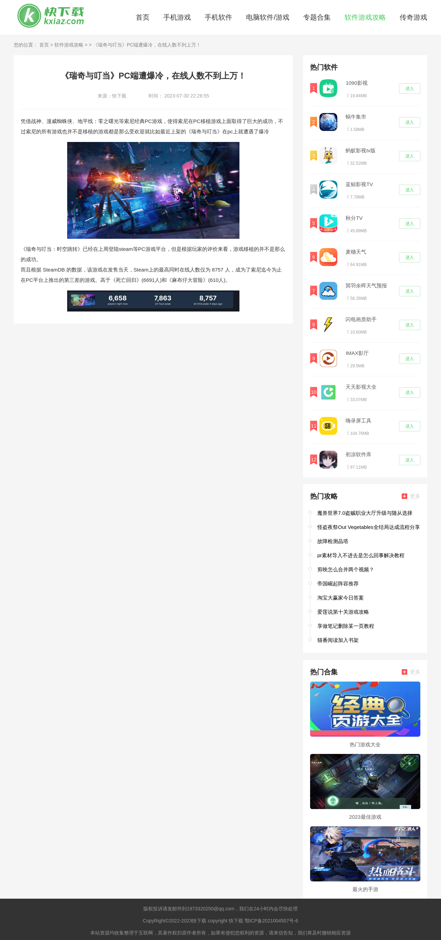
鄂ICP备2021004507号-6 (271, 920)
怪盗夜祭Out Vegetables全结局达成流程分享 (368, 527)
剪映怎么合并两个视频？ (345, 569)
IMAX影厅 (357, 353)
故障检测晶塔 (332, 541)
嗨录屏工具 (358, 420)
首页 (143, 17)
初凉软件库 (358, 454)
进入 (410, 88)
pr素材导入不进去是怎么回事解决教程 (360, 555)
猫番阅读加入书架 (338, 640)
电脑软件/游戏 (267, 17)
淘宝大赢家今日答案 (340, 597)
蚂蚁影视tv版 (361, 150)
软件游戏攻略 (365, 17)
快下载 (199, 920)
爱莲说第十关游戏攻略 (343, 611)
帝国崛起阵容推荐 (338, 583)
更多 (411, 496)
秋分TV (354, 218)
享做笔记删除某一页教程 (345, 626)
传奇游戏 (413, 17)
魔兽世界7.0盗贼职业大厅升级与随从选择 (364, 512)
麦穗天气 (356, 252)
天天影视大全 (361, 387)
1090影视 (356, 83)
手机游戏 (177, 17)
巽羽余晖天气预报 (366, 285)
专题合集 (317, 17)
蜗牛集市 (356, 117)
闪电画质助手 (361, 319)
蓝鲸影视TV (359, 184)
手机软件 (218, 17)
